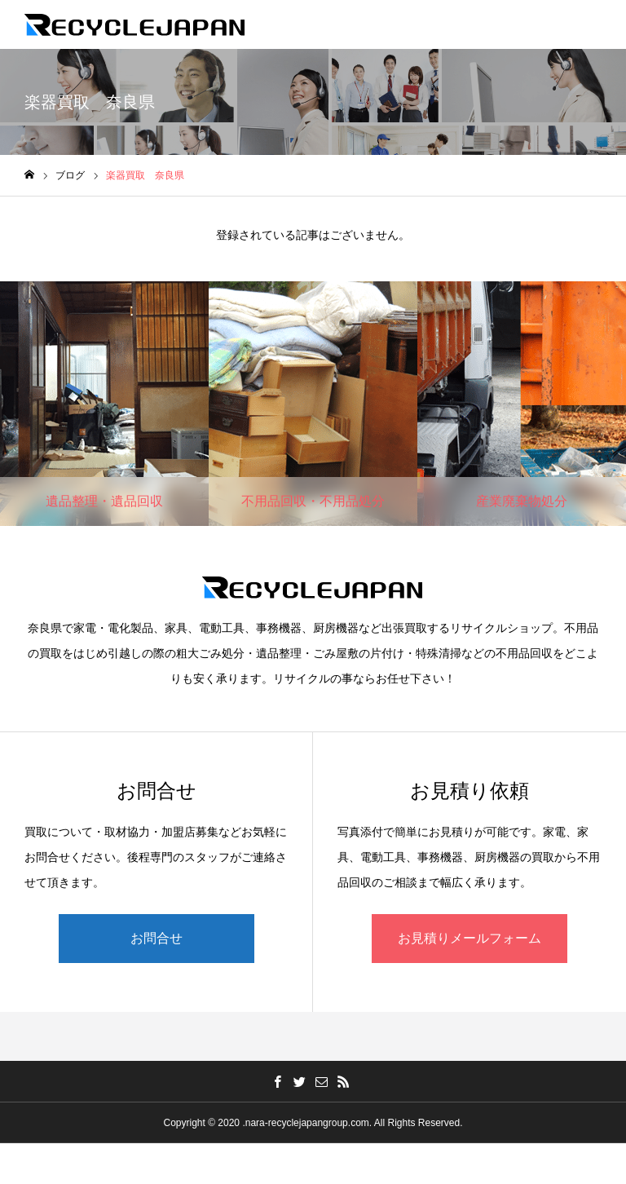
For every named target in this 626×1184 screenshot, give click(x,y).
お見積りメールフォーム (469, 938)
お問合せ (156, 938)
